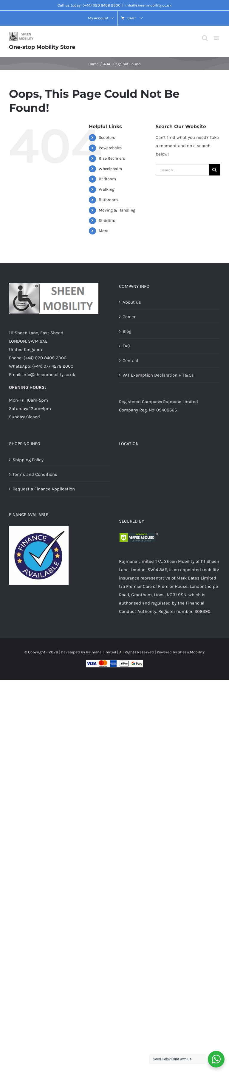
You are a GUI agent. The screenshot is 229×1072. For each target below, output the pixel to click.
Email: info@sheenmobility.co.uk (42, 374)
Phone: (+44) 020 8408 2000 (37, 358)
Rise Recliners (112, 158)
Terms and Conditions (35, 474)
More (103, 230)
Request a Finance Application (44, 489)
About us (132, 302)
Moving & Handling (117, 210)
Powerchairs (110, 147)
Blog (127, 331)
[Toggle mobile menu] (217, 38)
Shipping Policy (28, 459)
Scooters (107, 137)
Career (129, 316)
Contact (131, 360)
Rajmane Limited (101, 652)
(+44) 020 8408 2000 (101, 5)
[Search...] (182, 169)
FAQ (126, 346)
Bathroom (108, 199)
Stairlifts (107, 220)
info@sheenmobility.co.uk (148, 5)
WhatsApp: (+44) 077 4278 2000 (41, 366)
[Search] (214, 169)
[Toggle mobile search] (205, 38)
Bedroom (107, 178)
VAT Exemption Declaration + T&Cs (158, 375)
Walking (106, 189)
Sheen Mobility (191, 652)
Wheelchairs (110, 168)
